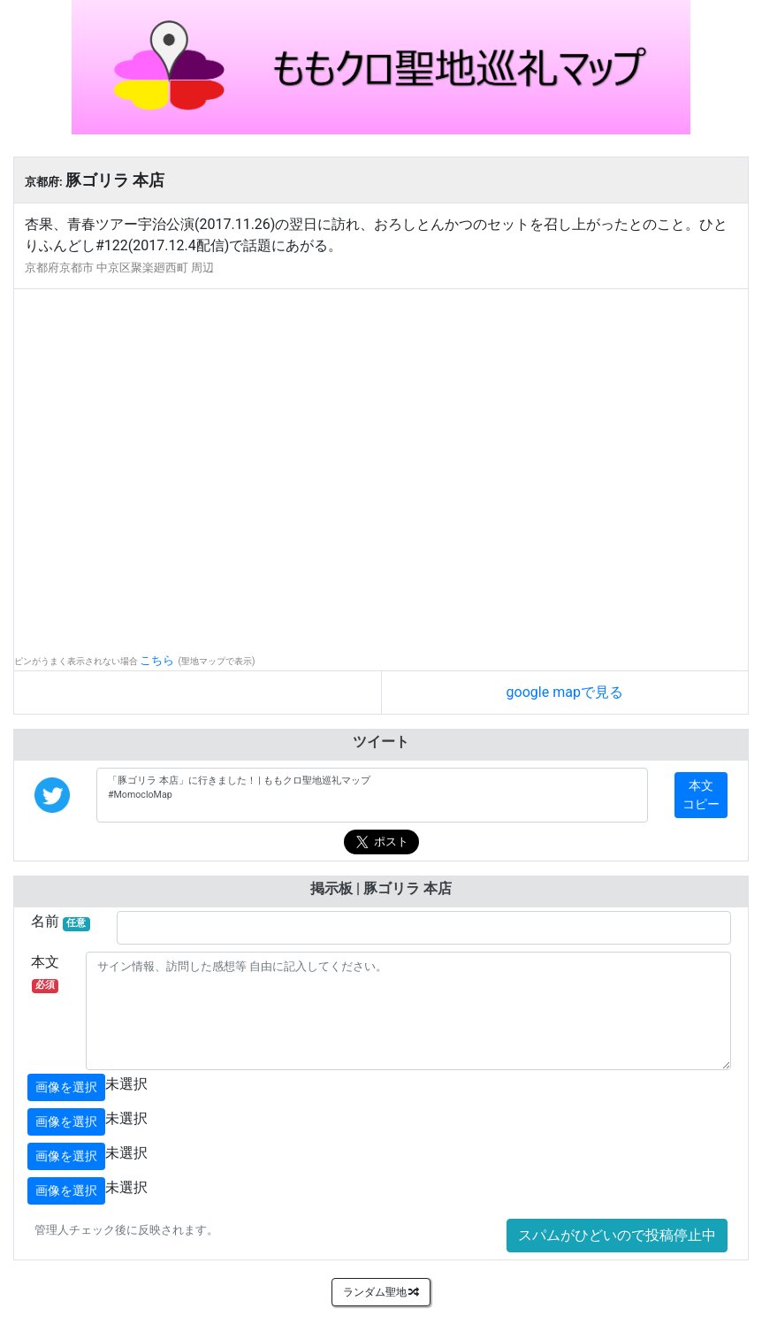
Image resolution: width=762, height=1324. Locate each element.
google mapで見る (565, 692)
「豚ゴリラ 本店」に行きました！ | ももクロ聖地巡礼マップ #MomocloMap (372, 795)
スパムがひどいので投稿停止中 (617, 1235)
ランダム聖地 (381, 1292)
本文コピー (701, 794)
